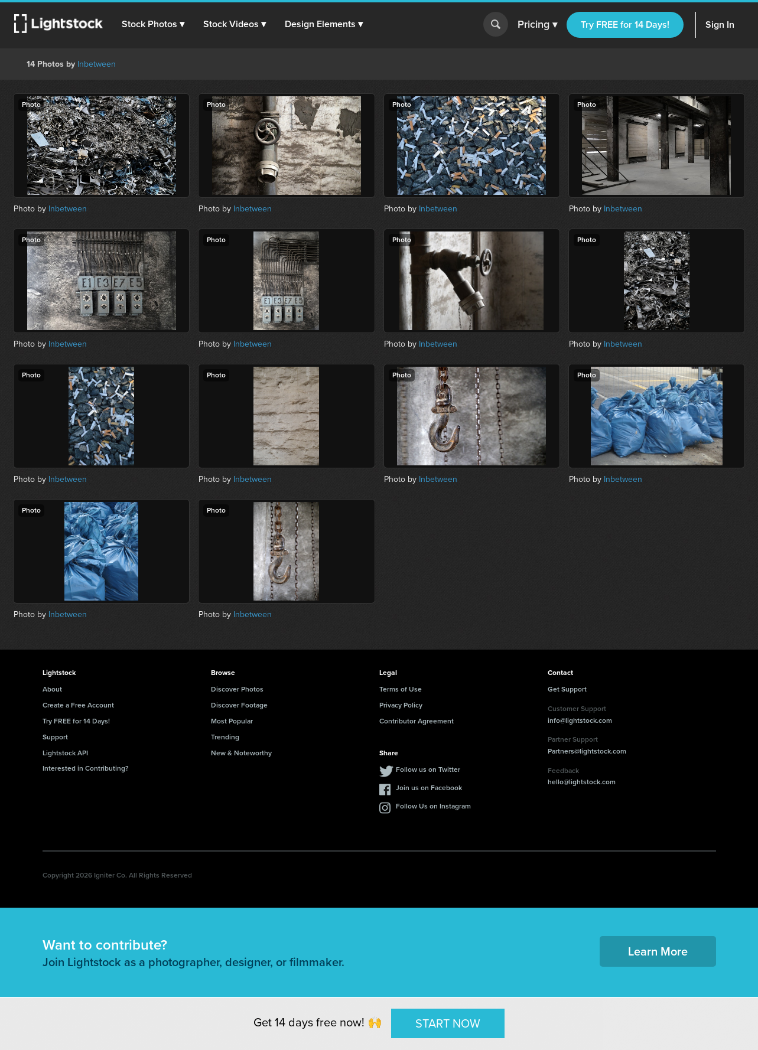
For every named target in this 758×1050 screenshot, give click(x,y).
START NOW (447, 1023)
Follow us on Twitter (428, 769)
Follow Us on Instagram (433, 806)
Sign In (719, 24)
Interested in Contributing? (86, 768)
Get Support (567, 689)
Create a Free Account (78, 705)
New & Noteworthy (241, 753)
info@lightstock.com (580, 720)
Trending (225, 737)
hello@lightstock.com (582, 782)
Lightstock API (65, 753)
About (52, 689)
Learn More (658, 951)
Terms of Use (400, 689)
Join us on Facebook (429, 787)
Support (55, 737)
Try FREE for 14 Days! (625, 24)
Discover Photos (237, 689)
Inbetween (96, 64)
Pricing (537, 25)
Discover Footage (239, 705)
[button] (153, 24)
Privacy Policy (400, 705)
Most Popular (232, 721)
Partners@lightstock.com (587, 751)
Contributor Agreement (416, 721)
